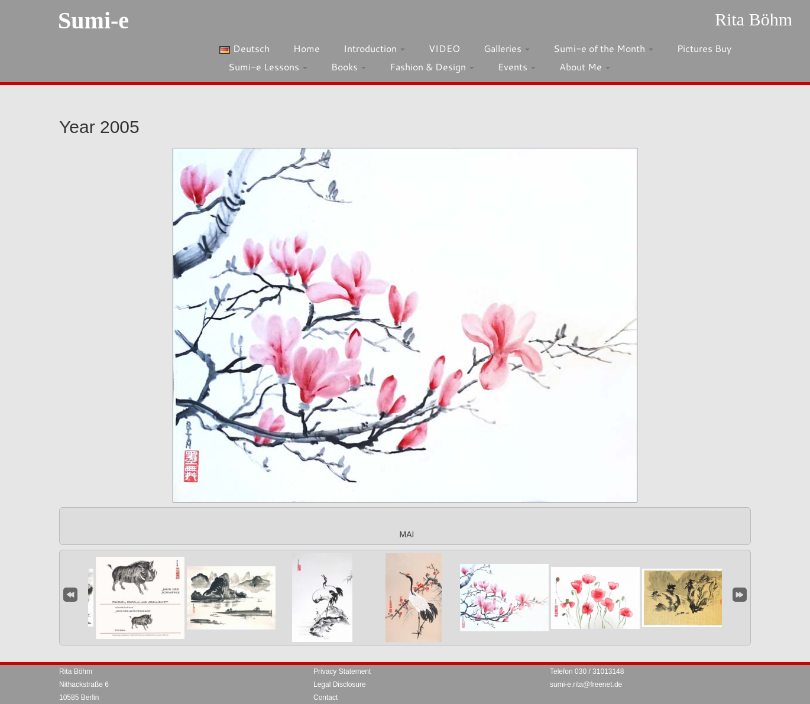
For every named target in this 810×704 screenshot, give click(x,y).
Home (306, 48)
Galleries (507, 48)
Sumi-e (93, 20)
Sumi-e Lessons (267, 66)
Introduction (374, 48)
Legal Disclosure (339, 684)
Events (517, 66)
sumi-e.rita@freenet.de (586, 684)
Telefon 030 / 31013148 (587, 671)
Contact (325, 697)
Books (348, 66)
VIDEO (444, 48)
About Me (584, 66)
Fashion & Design (432, 66)
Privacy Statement (342, 671)
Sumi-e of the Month (603, 48)
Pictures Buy (704, 48)
